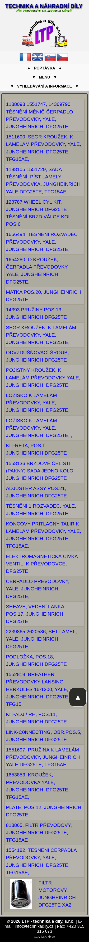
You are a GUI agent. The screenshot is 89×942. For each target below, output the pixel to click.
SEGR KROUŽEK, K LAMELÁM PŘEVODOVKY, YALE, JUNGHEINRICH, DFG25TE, (41, 335)
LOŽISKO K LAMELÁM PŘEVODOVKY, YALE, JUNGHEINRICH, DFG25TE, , (39, 428)
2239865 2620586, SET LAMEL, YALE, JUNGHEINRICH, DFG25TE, (41, 639)
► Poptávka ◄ (44, 68)
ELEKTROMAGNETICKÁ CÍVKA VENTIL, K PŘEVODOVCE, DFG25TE (42, 564)
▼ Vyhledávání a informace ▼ (44, 86)
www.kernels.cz (44, 937)
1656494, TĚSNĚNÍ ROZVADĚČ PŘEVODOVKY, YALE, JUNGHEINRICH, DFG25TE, (42, 241)
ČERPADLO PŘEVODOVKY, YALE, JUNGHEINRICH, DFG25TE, (37, 589)
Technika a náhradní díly (43, 6)
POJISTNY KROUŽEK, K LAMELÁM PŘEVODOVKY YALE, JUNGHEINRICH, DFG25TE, (43, 377)
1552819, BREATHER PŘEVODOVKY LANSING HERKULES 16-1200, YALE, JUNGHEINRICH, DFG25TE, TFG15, (38, 689)
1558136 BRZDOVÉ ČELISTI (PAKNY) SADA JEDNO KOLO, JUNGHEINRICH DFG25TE (40, 471)
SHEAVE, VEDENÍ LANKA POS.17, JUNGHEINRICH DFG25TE (35, 614)
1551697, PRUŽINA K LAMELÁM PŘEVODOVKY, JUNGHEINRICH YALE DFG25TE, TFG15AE (43, 757)
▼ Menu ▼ (44, 77)
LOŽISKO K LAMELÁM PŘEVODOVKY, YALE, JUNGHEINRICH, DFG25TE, (38, 402)
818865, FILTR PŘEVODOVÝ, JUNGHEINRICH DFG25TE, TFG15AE (39, 832)
